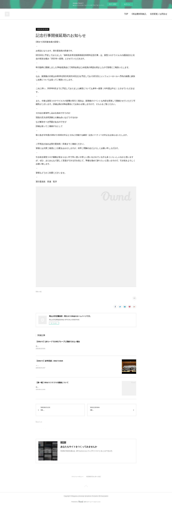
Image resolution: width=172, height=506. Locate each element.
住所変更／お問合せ (158, 14)
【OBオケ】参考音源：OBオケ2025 (49, 361)
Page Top (86, 486)
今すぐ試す (113, 4)
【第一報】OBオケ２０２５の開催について (52, 383)
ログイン (127, 4)
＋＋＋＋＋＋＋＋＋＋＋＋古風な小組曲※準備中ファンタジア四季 (57, 365)
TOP (126, 14)
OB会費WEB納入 (139, 14)
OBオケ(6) (38, 291)
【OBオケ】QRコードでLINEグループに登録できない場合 (58, 342)
